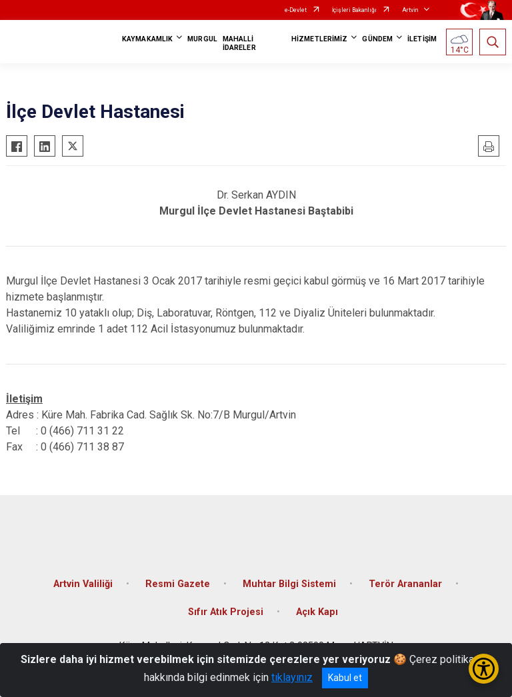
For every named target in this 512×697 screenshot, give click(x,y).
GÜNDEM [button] (377, 39)
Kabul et (345, 677)
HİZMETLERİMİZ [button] (319, 39)
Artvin (410, 10)
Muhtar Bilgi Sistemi (289, 584)
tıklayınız (292, 677)
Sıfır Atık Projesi (225, 612)
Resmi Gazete (177, 584)
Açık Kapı (317, 612)
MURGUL (202, 39)
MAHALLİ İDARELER (239, 43)
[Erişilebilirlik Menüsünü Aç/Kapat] (484, 669)
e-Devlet (296, 10)
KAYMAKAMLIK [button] (147, 39)
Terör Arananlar (405, 584)
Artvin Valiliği (83, 584)
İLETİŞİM (422, 39)
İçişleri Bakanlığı (354, 10)
